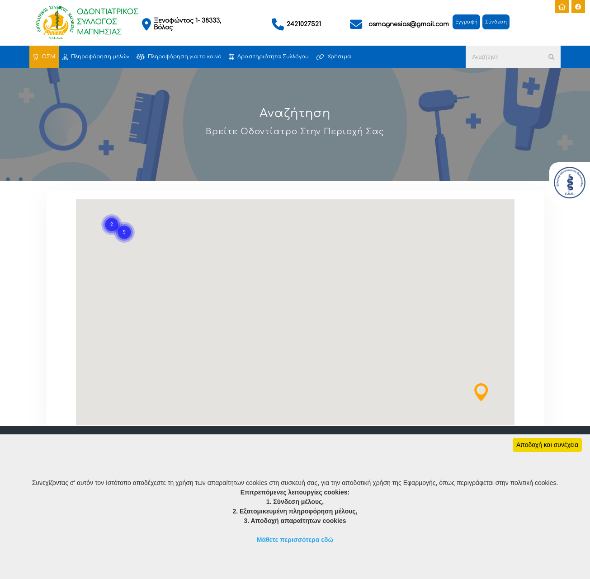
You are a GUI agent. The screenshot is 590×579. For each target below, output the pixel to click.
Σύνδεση (496, 21)
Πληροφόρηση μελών (95, 57)
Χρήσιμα (333, 57)
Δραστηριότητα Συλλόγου (269, 57)
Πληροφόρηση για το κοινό (179, 57)
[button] (481, 392)
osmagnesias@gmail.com (408, 24)
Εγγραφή (466, 21)
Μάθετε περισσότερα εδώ (295, 539)
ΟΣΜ (44, 57)
